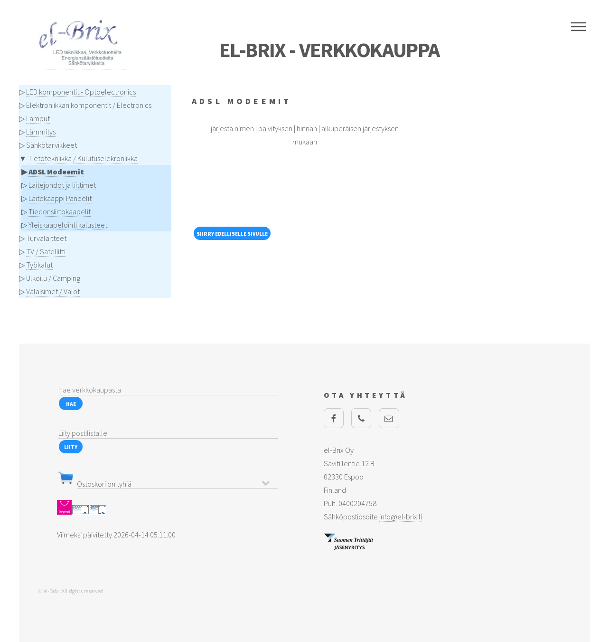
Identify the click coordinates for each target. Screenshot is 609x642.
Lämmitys (41, 131)
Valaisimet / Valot (53, 291)
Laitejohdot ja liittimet (62, 185)
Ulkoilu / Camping (53, 278)
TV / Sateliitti (46, 251)
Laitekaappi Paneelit (60, 198)
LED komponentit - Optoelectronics (81, 91)
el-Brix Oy (339, 450)
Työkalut (39, 264)
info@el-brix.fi (400, 516)
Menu (578, 26)
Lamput (38, 118)
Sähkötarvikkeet (51, 145)
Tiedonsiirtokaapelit (59, 211)
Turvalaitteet (46, 238)
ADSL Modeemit (56, 171)
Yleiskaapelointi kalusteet (67, 225)
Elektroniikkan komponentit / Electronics (88, 105)
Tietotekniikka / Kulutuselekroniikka (83, 158)
